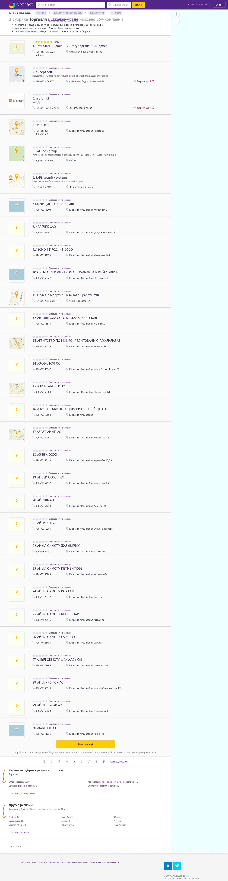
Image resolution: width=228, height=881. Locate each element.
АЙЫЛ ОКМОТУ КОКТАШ (53, 591)
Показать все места (20, 832)
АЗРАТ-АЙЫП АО (46, 432)
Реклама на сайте (57, 862)
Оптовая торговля (17, 782)
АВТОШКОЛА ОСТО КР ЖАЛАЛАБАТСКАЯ (64, 318)
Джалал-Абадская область (35, 809)
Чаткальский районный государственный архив (70, 46)
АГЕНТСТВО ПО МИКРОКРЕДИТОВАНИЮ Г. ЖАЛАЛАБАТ (76, 340)
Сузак (117, 821)
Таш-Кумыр (119, 825)
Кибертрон (42, 72)
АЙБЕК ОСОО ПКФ (48, 477)
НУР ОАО (40, 125)
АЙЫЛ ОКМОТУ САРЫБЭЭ (53, 637)
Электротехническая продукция (103, 785)
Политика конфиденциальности (104, 862)
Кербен (64, 821)
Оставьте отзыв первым (60, 68)
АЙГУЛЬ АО (43, 500)
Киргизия (13, 809)
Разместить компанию (198, 4)
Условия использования (77, 862)
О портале (42, 862)
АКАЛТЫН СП (44, 728)
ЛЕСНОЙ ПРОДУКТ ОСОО (52, 249)
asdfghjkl (40, 98)
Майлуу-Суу (66, 825)
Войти (219, 4)
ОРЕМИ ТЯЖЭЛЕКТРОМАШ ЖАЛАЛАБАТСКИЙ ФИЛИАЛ (75, 272)
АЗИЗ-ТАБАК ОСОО (48, 386)
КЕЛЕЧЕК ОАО (44, 227)
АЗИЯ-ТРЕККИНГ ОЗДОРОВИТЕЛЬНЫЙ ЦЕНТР (69, 409)
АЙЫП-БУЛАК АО (47, 705)
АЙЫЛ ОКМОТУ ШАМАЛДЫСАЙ (57, 659)
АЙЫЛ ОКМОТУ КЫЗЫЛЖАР (55, 614)
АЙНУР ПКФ (43, 523)
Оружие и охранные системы (22, 785)
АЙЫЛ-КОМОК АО (47, 682)
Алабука (12, 817)
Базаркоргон (14, 821)
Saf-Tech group (44, 151)
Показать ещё (85, 744)
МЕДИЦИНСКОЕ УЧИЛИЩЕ (54, 204)
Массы (117, 817)
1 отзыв (57, 42)
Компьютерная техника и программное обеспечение (112, 782)
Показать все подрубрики (23, 793)
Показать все (15, 846)
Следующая (119, 761)
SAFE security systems (49, 177)
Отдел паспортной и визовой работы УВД (66, 295)
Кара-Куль (66, 817)
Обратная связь (28, 862)
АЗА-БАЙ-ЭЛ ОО (46, 363)
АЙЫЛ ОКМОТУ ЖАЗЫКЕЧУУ (56, 546)
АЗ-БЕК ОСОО (44, 454)
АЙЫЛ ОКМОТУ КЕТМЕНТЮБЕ (57, 568)
